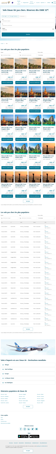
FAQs (2, 417)
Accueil (2, 43)
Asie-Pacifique (7, 369)
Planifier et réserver (19, 2)
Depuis (2, 52)
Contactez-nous (4, 421)
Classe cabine (40, 52)
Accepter (28, 450)
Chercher (28, 34)
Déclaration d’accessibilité (5, 423)
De (2, 19)
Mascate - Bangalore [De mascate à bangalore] (41, 400)
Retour (2, 419)
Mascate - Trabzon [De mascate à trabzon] (22, 402)
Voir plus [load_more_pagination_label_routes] (28, 406)
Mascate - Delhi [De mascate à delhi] (40, 402)
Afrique (5, 365)
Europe (5, 374)
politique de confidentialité (42, 446)
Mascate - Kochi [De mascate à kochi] (4, 394)
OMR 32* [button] (43, 10)
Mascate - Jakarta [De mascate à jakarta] (4, 400)
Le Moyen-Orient (8, 378)
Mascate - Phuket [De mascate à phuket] (40, 394)
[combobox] (10, 55)
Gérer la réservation (32, 2)
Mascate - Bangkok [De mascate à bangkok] (22, 394)
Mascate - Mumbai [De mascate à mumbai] (4, 398)
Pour (20, 52)
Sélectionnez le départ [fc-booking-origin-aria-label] (6, 20)
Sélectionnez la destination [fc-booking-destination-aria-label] (7, 25)
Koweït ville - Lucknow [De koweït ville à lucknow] (5, 402)
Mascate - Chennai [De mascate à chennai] (40, 396)
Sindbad (48, 2)
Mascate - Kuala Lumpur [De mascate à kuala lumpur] (23, 400)
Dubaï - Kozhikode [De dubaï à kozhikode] (22, 398)
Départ (3, 28)
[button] (14, 16)
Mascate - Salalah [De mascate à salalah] (40, 398)
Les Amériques (7, 383)
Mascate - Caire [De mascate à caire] (22, 396)
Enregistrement (25, 2)
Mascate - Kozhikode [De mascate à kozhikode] (4, 396)
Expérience (44, 2)
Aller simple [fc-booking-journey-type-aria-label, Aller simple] (4, 16)
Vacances (38, 2)
